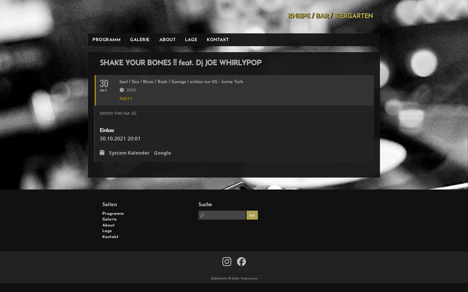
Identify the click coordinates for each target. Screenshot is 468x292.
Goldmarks (130, 16)
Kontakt (218, 39)
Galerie (140, 39)
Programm (107, 39)
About (167, 39)
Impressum (249, 278)
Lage (191, 39)
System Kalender (129, 153)
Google (162, 153)
